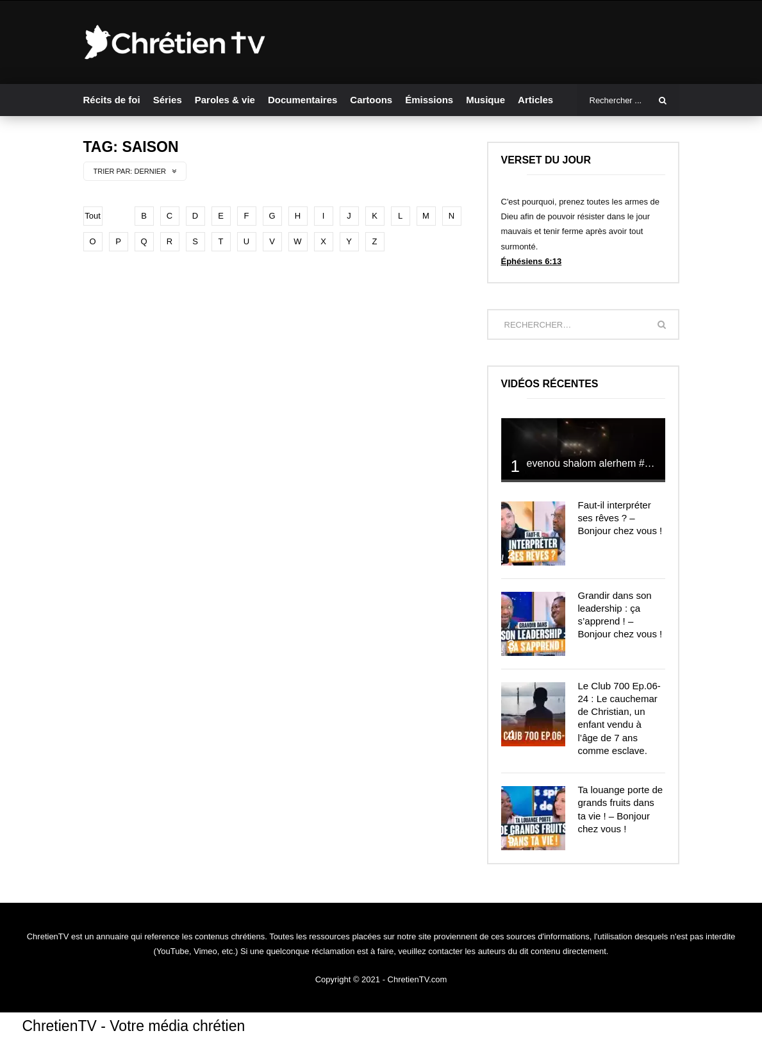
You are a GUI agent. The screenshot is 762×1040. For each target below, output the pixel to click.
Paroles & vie (225, 99)
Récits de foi (111, 99)
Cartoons (371, 99)
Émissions (429, 99)
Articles (535, 99)
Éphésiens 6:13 (531, 261)
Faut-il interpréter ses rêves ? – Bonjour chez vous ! (620, 518)
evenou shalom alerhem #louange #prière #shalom (642, 463)
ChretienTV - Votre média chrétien (133, 1026)
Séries (167, 99)
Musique (485, 99)
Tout (93, 216)
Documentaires (302, 99)
